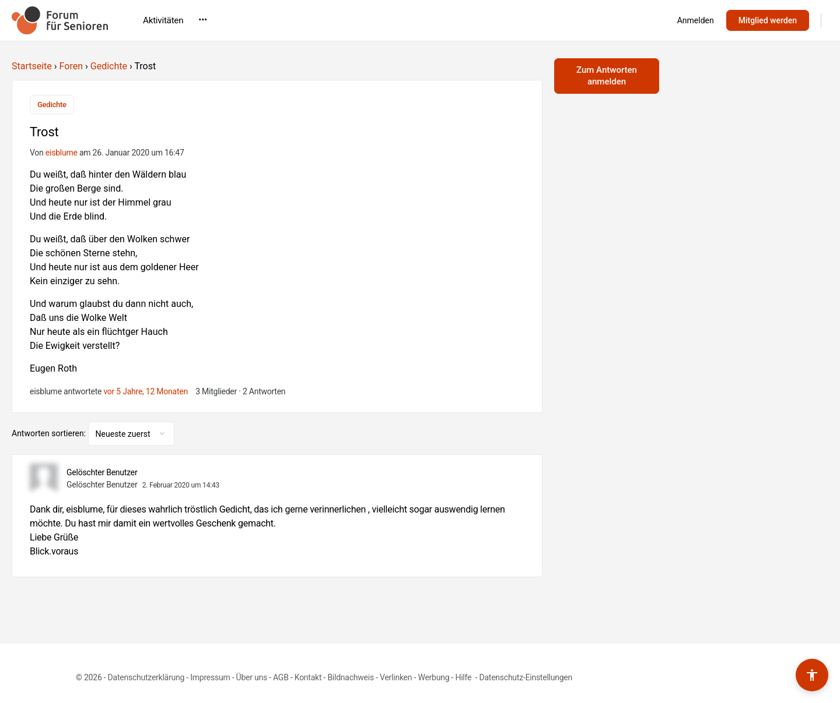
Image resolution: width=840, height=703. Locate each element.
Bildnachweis (350, 677)
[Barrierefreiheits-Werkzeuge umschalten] (812, 675)
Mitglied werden (767, 20)
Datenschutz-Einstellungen (525, 677)
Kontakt (308, 677)
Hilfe (464, 677)
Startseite (32, 66)
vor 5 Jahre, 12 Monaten (145, 391)
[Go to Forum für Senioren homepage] (60, 19)
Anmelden (695, 20)
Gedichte (108, 66)
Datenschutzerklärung (146, 677)
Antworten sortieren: (50, 433)
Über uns (251, 677)
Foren (71, 66)
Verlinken (396, 677)
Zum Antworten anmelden (606, 76)
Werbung (433, 677)
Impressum (210, 677)
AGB (281, 677)
